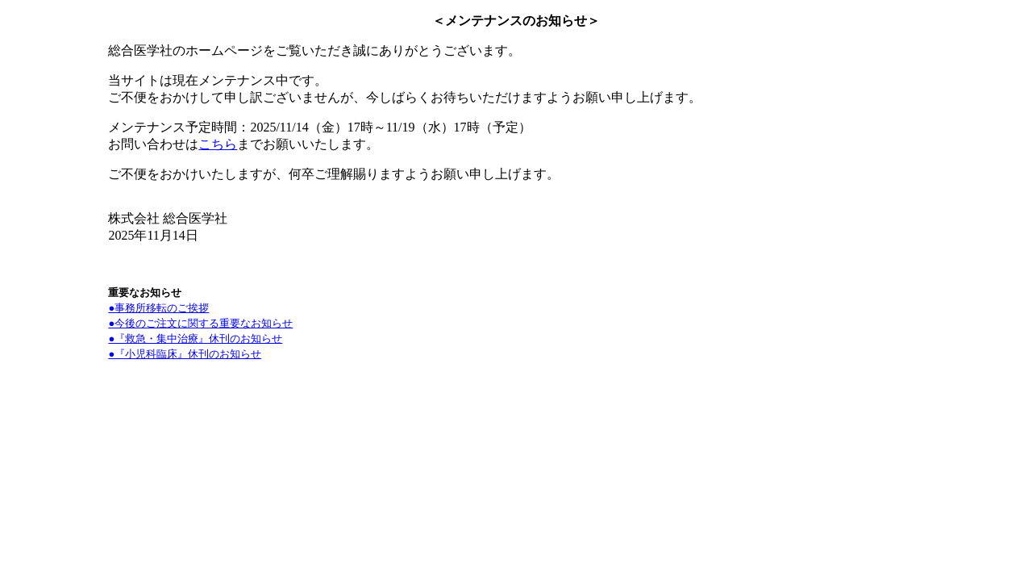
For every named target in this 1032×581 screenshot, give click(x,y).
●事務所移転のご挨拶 (158, 308)
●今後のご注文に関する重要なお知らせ (200, 323)
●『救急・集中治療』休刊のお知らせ (195, 338)
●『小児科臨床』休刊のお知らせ (184, 354)
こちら (217, 144)
